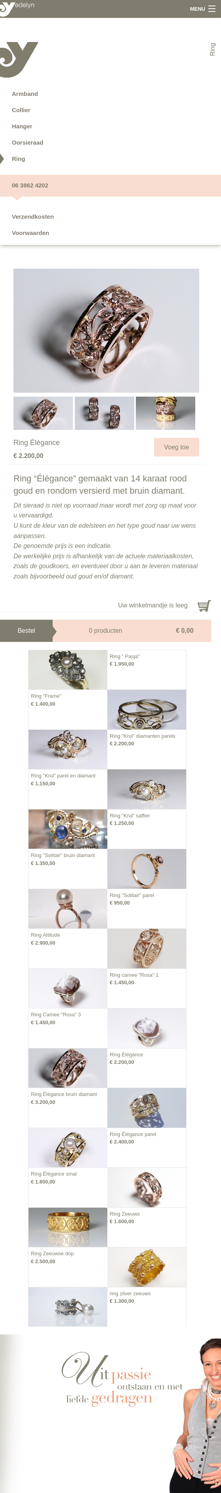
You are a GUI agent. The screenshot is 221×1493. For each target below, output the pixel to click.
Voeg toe (176, 447)
